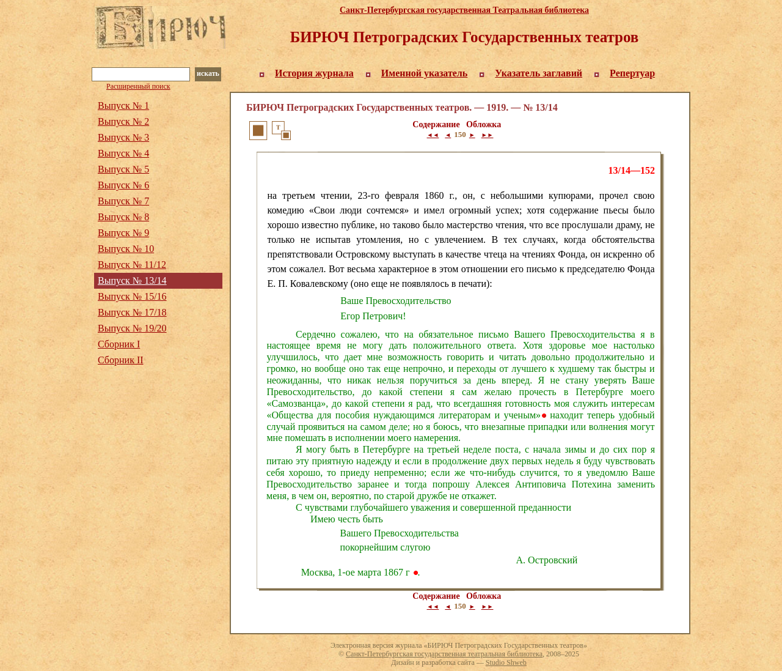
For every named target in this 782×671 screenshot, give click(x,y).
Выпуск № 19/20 (132, 328)
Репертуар (632, 73)
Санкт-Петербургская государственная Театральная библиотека (464, 10)
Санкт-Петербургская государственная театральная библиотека (444, 654)
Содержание (435, 124)
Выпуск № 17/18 (132, 312)
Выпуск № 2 (123, 121)
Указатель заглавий (538, 73)
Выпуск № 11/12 (132, 264)
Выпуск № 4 (123, 153)
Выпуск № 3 (123, 137)
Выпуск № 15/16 (132, 296)
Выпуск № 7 (123, 201)
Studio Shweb (506, 662)
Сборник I (119, 344)
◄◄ (433, 135)
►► (487, 135)
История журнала (314, 73)
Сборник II (121, 360)
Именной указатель (424, 73)
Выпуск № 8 (123, 217)
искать (208, 73)
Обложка (483, 124)
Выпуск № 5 (123, 169)
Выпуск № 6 (123, 185)
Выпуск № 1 (123, 105)
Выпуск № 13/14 (132, 280)
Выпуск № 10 (126, 248)
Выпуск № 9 (123, 233)
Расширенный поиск (138, 86)
